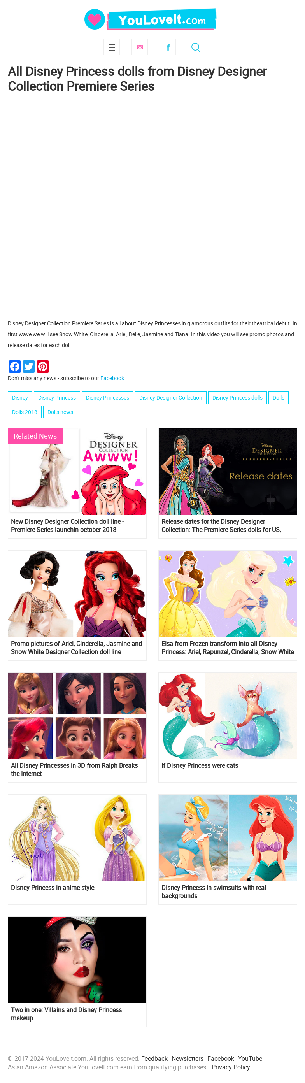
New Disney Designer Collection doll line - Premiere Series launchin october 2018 (67, 526)
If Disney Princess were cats (199, 766)
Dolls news (60, 412)
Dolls (278, 397)
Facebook (168, 47)
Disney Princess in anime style (52, 888)
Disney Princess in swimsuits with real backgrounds (213, 892)
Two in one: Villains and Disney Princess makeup (66, 1014)
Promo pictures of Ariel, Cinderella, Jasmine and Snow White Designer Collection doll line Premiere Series (76, 648)
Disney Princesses (107, 397)
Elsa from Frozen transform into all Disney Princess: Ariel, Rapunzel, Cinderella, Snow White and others (227, 648)
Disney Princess (57, 397)
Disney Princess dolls (237, 397)
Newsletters (187, 1058)
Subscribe (139, 47)
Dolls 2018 (24, 412)
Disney (20, 397)
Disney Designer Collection (170, 397)
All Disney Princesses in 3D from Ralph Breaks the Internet (74, 770)
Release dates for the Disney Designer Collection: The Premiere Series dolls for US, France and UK (221, 526)
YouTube (250, 1058)
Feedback (154, 1058)
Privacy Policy (231, 1067)
